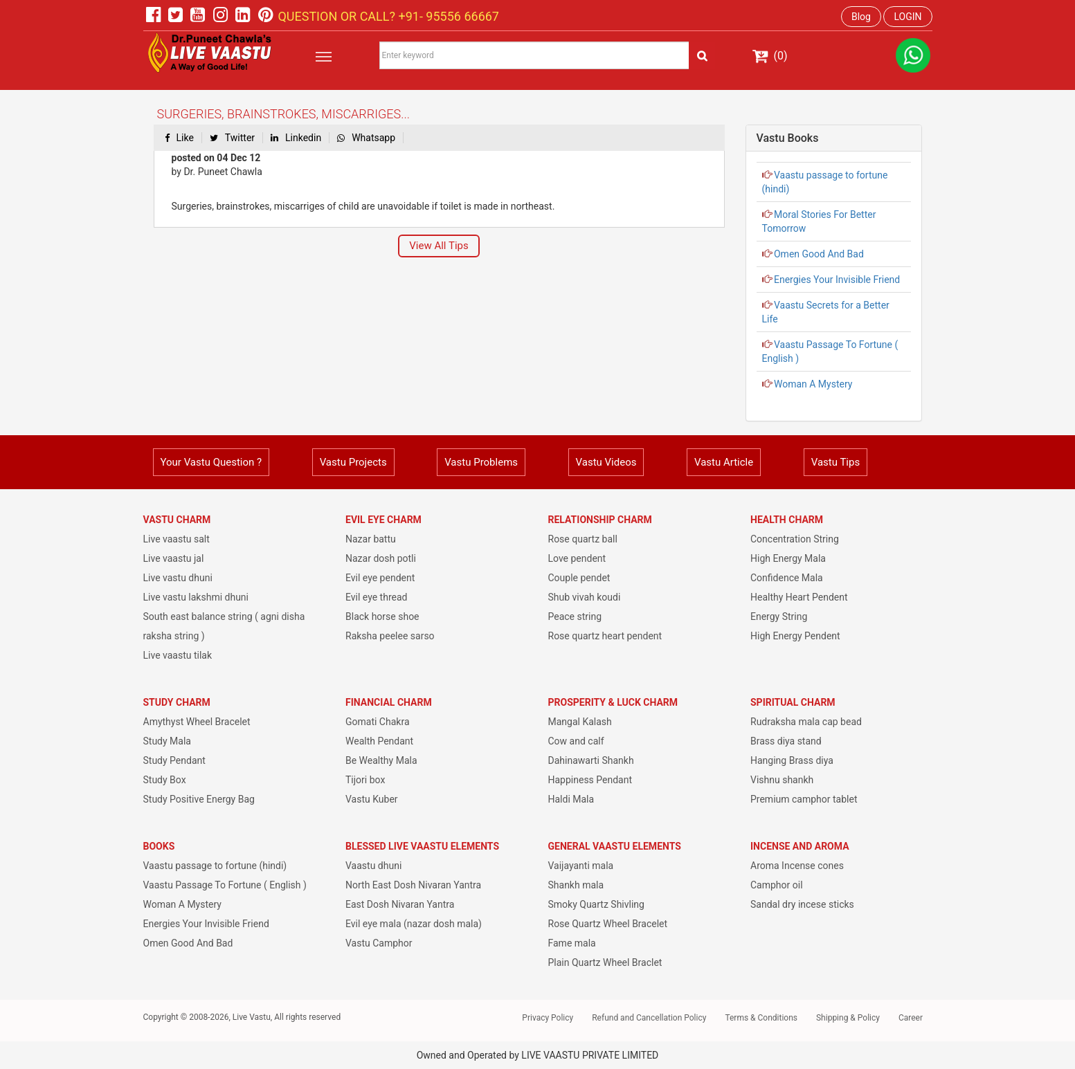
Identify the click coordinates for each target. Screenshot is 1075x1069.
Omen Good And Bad (818, 253)
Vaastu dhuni (373, 865)
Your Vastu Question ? (211, 462)
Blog (861, 16)
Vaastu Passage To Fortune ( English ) (225, 884)
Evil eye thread (376, 597)
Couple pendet (579, 577)
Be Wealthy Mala (381, 760)
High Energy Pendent (795, 635)
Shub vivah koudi (584, 597)
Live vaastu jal (173, 558)
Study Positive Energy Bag (199, 799)
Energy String (778, 616)
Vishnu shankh (781, 779)
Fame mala (572, 943)
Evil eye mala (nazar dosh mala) (413, 923)
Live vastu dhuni (178, 577)
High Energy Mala (788, 558)
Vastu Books (788, 138)
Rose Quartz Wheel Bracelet (608, 923)
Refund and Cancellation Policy (649, 1018)
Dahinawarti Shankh (591, 760)
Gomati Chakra (377, 721)
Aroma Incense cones (797, 865)
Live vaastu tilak (178, 655)
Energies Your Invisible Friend (836, 279)
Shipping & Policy (848, 1018)
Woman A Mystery (812, 384)
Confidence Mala (786, 577)
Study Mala (167, 741)
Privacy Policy (547, 1018)
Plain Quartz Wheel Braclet (605, 962)
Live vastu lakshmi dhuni (196, 597)
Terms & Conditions (761, 1018)
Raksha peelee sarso (390, 635)
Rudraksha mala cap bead (806, 721)
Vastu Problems (481, 462)
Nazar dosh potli (380, 558)
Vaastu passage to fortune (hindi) (215, 865)
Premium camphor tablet (803, 799)
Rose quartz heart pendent (605, 635)
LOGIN (907, 16)
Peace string (575, 616)
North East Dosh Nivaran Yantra (413, 884)
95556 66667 (461, 16)
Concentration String (794, 539)
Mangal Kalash (580, 721)
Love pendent (577, 558)
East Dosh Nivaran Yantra (399, 904)
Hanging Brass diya (791, 760)
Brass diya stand (786, 741)
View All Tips (438, 245)
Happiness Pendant (590, 779)
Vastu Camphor (379, 943)
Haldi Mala (571, 799)
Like (179, 137)
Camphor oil (776, 884)
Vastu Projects (353, 462)
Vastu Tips (835, 462)
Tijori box (365, 779)
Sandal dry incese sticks (802, 904)
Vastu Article (723, 462)
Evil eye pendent (380, 577)
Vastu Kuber (371, 799)
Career (910, 1018)
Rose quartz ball (582, 539)
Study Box (164, 779)
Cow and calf (576, 741)
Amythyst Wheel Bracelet (197, 721)
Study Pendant (174, 760)
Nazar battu (370, 539)
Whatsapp (366, 137)
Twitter (232, 137)
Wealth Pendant (379, 741)
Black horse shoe (382, 616)
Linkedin (296, 137)
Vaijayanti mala (581, 865)
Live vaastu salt (176, 539)
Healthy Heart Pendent (799, 597)
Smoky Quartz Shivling (596, 904)
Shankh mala (576, 884)
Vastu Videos (606, 462)
